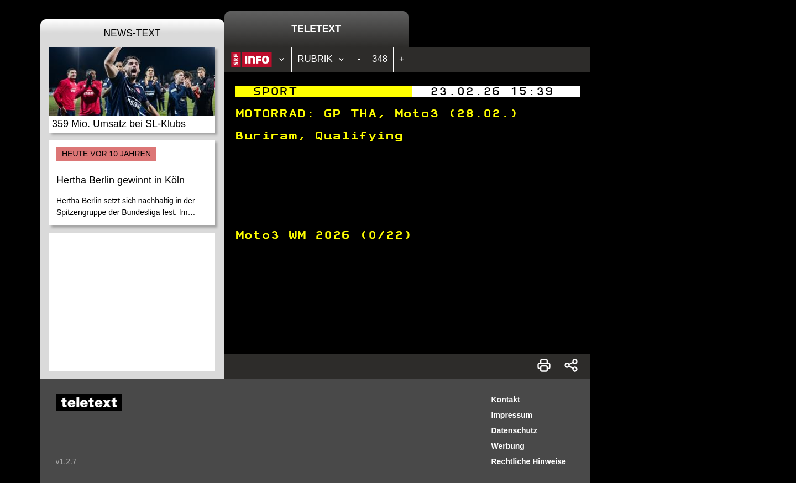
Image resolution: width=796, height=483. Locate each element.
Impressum (512, 415)
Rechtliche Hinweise (528, 461)
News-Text (131, 33)
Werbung (508, 446)
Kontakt (505, 399)
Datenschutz (514, 430)
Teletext (316, 28)
